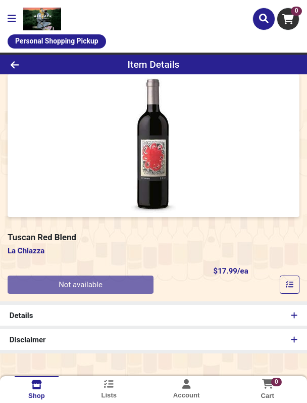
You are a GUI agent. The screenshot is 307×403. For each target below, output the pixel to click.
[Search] (264, 19)
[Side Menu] (12, 19)
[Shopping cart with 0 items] (288, 19)
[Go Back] (44, 64)
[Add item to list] (290, 285)
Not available (81, 284)
